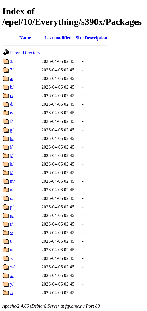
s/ (11, 232)
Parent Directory (25, 52)
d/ (11, 104)
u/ (11, 249)
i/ (11, 147)
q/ (11, 215)
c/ (11, 95)
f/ (11, 121)
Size (80, 37)
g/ (11, 129)
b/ (11, 87)
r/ (11, 224)
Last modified (57, 37)
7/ (11, 69)
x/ (11, 275)
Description (96, 37)
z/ (11, 292)
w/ (12, 266)
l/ (11, 172)
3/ (11, 61)
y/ (11, 284)
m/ (12, 181)
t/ (11, 241)
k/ (11, 164)
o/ (11, 198)
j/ (11, 155)
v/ (11, 258)
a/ (11, 78)
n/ (11, 189)
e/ (11, 112)
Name (25, 37)
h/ (11, 138)
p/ (11, 206)
